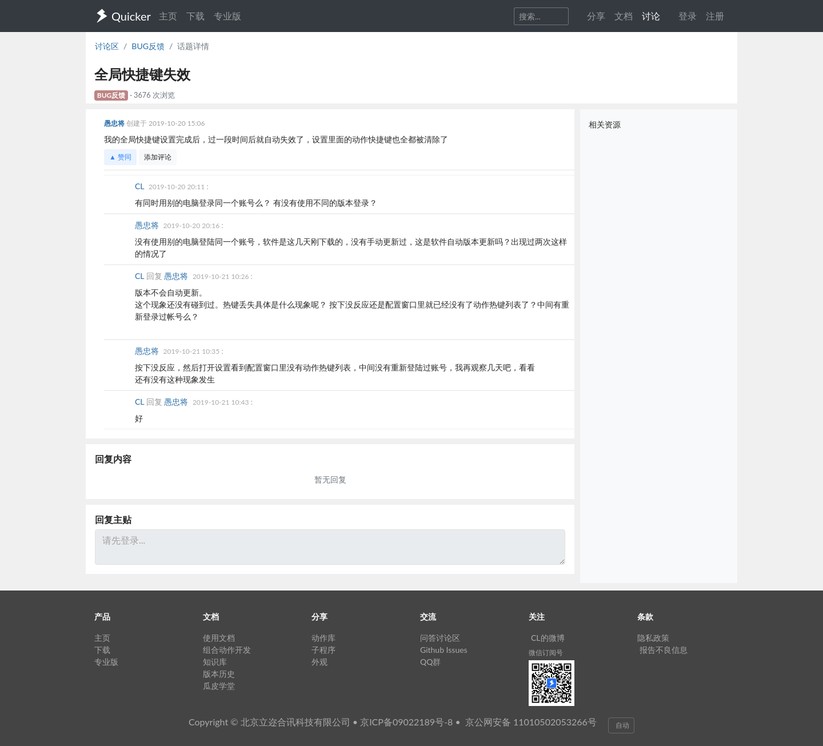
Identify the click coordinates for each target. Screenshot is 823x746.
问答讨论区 (440, 638)
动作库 (323, 638)
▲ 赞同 (120, 157)
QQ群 (430, 662)
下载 (195, 15)
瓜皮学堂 (219, 686)
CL (140, 186)
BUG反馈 (148, 46)
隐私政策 (653, 638)
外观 (319, 662)
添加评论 (157, 157)
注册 (715, 15)
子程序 (323, 650)
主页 (168, 15)
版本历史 (219, 674)
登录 (687, 15)
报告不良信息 (664, 650)
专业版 (227, 15)
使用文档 (219, 638)
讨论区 (107, 46)
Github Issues (444, 650)
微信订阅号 (546, 652)
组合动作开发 (227, 650)
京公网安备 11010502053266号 (531, 721)
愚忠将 (115, 123)
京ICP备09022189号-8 (406, 721)
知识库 (215, 662)
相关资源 (605, 124)
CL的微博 (548, 638)
